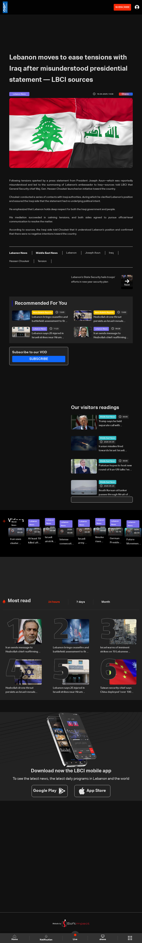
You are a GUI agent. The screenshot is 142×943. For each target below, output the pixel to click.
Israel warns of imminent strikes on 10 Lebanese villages (114, 650)
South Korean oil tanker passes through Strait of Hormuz (113, 493)
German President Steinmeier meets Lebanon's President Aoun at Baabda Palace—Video (116, 541)
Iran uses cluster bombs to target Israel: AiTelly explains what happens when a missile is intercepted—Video (17, 541)
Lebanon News (39, 329)
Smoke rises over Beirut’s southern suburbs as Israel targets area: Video (100, 539)
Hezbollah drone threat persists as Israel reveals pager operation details (108, 319)
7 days (80, 602)
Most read (19, 600)
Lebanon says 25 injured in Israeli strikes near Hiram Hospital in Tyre (48, 335)
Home (15, 938)
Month (104, 602)
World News (13, 523)
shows (102, 938)
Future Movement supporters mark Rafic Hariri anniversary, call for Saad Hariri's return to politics (133, 542)
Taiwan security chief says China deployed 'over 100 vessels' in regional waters (116, 690)
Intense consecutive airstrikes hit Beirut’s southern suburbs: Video (67, 542)
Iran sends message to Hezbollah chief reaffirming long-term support (110, 335)
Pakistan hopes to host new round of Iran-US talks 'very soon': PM (115, 468)
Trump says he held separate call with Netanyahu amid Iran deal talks (114, 423)
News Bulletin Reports (42, 312)
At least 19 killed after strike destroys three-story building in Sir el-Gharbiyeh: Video (34, 541)
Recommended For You (41, 303)
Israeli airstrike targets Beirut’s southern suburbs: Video (50, 539)
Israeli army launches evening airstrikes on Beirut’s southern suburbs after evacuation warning (85, 541)
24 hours (53, 602)
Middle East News (107, 417)
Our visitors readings (95, 407)
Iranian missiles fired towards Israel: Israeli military (111, 448)
